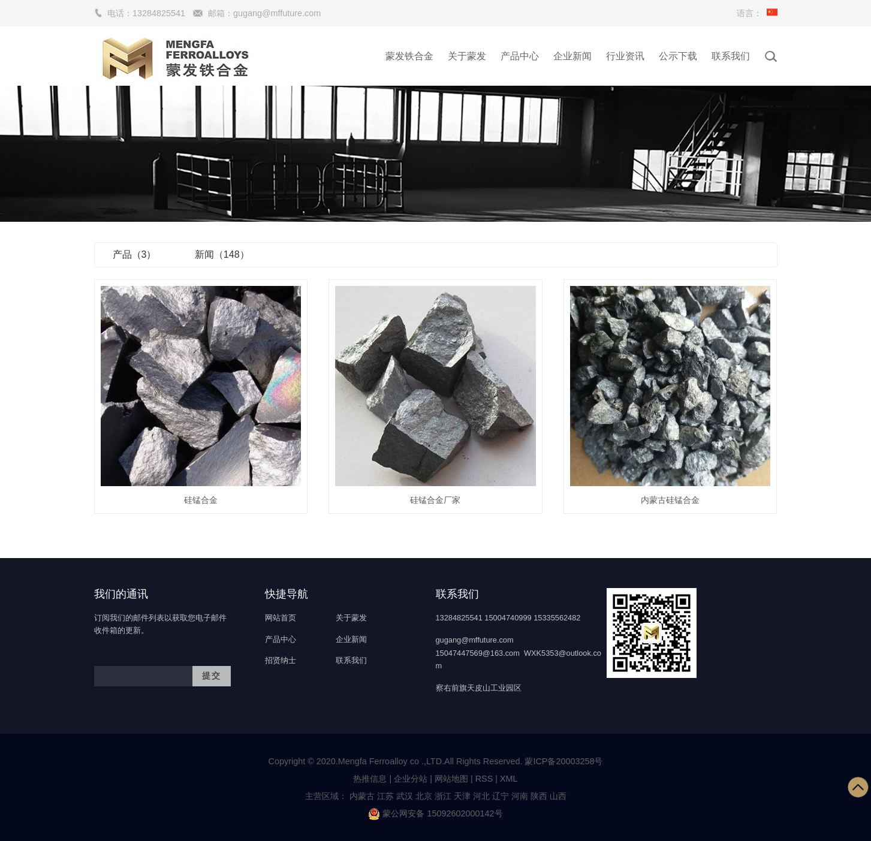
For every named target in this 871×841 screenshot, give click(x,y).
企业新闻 (572, 56)
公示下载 (678, 56)
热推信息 (370, 778)
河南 (519, 796)
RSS (484, 778)
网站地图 (451, 778)
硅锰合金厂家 (435, 500)
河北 (481, 796)
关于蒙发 (467, 56)
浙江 (443, 796)
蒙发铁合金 (409, 56)
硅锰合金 (201, 500)
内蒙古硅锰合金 (670, 500)
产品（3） (134, 254)
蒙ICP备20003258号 (563, 761)
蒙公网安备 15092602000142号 (435, 813)
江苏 (385, 796)
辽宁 (500, 796)
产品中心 (520, 56)
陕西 (539, 796)
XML (509, 778)
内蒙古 (362, 796)
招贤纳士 (280, 660)
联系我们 (731, 56)
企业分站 (410, 778)
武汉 (404, 796)
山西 (558, 796)
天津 (462, 796)
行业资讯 (625, 56)
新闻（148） (222, 254)
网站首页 (280, 617)
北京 (423, 796)
